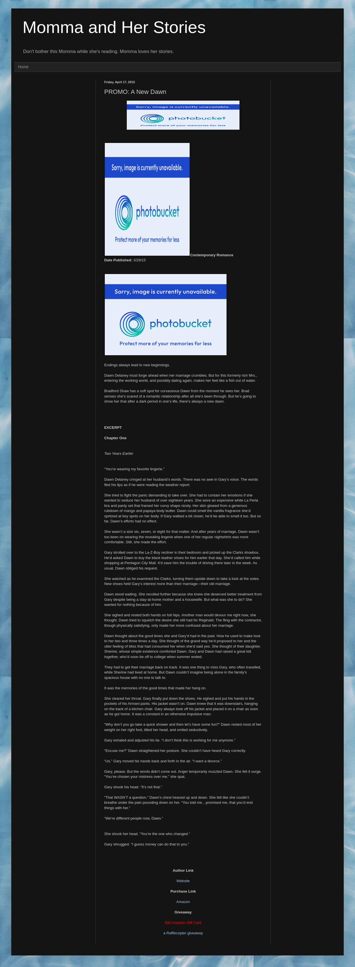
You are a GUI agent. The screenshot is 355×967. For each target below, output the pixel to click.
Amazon (183, 902)
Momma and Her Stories (114, 27)
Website (183, 881)
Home (23, 67)
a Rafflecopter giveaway (183, 933)
